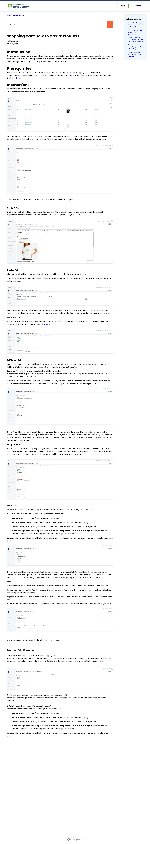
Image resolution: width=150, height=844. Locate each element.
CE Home (137, 6)
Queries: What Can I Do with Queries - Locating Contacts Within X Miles (135, 40)
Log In (122, 6)
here (48, 324)
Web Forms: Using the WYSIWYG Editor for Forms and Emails (135, 32)
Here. (18, 78)
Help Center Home (15, 15)
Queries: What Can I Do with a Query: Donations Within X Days (136, 47)
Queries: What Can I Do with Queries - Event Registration (135, 54)
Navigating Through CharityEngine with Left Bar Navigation (135, 25)
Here (71, 75)
